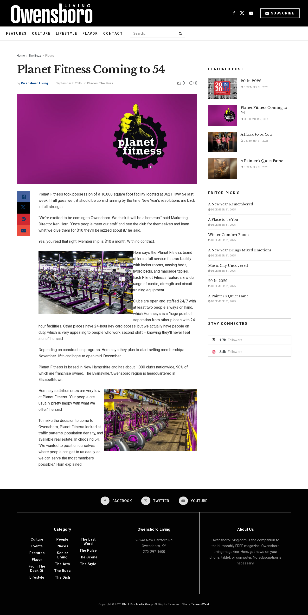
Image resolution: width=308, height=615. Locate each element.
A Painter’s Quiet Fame (262, 160)
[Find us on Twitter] (242, 13)
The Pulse (88, 550)
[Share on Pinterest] (23, 220)
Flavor (90, 33)
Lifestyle (66, 33)
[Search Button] (180, 33)
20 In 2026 (251, 81)
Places (49, 55)
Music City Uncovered (228, 265)
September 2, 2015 (69, 83)
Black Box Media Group (137, 604)
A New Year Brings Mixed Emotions (239, 250)
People (62, 539)
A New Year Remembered (230, 204)
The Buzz (35, 55)
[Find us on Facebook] (234, 13)
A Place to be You (257, 134)
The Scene (88, 557)
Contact (113, 33)
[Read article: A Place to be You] (222, 142)
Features (16, 33)
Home (21, 55)
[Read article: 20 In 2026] (222, 88)
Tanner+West (200, 604)
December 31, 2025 (254, 87)
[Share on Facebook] (23, 197)
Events (37, 546)
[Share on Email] (23, 231)
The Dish (62, 577)
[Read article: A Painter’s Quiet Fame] (222, 168)
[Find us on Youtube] (251, 13)
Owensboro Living (34, 83)
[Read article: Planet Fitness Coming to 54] (222, 115)
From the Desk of (37, 568)
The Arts (62, 564)
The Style (88, 564)
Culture (41, 33)
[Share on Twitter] (23, 208)
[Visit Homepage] (50, 13)
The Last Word (88, 541)
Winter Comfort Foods (228, 235)
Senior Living (62, 555)
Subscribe (280, 13)
